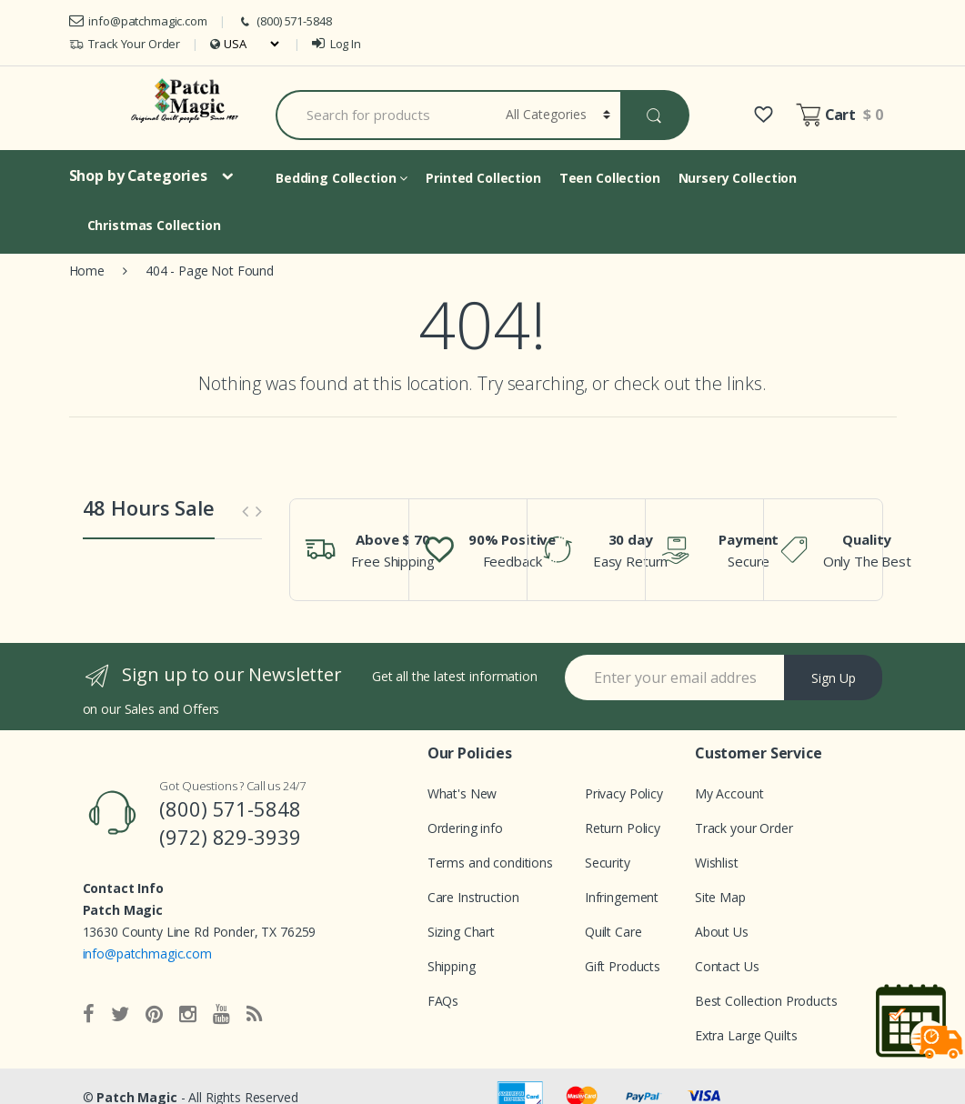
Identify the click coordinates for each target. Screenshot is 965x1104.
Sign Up (833, 678)
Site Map (720, 897)
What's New (462, 793)
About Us (722, 931)
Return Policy (622, 828)
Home (87, 270)
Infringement (621, 897)
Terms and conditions (490, 862)
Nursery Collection (738, 177)
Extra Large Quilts (746, 1035)
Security (607, 862)
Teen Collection (609, 177)
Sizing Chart (461, 931)
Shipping (451, 966)
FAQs (442, 1000)
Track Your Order (125, 44)
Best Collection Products (766, 1000)
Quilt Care (613, 931)
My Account (729, 793)
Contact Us (727, 966)
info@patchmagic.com (138, 21)
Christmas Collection (154, 225)
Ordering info (465, 828)
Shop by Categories (138, 176)
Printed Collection (483, 177)
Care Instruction (473, 897)
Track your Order (744, 828)
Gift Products (622, 966)
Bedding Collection (341, 177)
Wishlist (717, 862)
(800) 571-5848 (284, 21)
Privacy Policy (624, 793)
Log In (336, 43)
